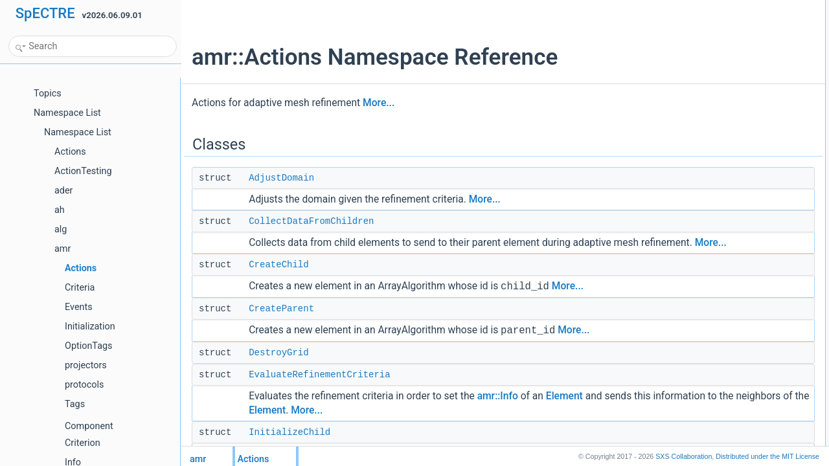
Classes (680, 7)
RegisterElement (705, 149)
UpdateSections (704, 234)
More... (378, 103)
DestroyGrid (278, 367)
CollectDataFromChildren (311, 221)
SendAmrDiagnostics (713, 192)
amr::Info (497, 410)
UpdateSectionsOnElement (724, 249)
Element (564, 410)
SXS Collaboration (683, 456)
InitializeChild (700, 106)
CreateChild (278, 279)
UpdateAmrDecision (711, 220)
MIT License (767, 456)
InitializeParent (702, 135)
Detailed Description (701, 263)
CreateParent (281, 323)
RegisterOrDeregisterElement (727, 163)
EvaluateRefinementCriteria (319, 389)
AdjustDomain (281, 178)
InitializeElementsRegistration (727, 121)
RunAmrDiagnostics (711, 178)
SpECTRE (45, 13)
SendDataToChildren (713, 206)
